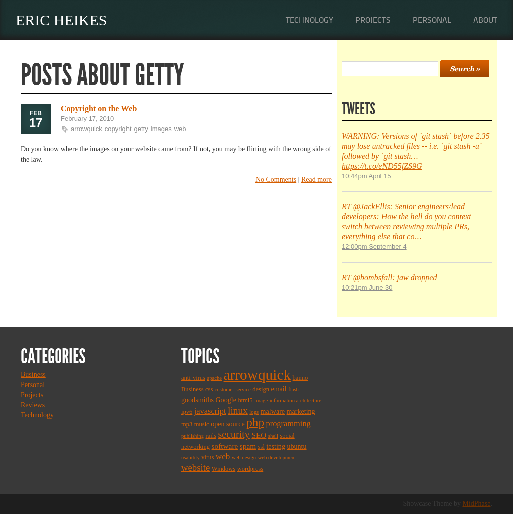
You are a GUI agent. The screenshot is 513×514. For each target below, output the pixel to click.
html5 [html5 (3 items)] (245, 400)
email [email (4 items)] (278, 388)
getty (141, 129)
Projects (373, 20)
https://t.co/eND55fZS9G (382, 166)
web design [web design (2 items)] (244, 457)
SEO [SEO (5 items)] (258, 435)
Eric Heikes (61, 20)
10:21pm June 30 (367, 287)
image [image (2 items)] (261, 400)
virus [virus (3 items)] (207, 457)
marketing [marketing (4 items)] (301, 411)
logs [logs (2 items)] (254, 412)
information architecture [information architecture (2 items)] (295, 400)
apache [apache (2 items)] (214, 378)
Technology (309, 20)
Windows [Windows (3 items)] (223, 468)
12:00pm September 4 (374, 246)
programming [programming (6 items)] (288, 423)
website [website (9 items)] (195, 467)
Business (33, 374)
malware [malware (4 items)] (273, 411)
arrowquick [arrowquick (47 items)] (257, 375)
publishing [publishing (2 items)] (192, 436)
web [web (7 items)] (223, 456)
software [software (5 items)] (225, 446)
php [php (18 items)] (255, 422)
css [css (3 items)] (209, 389)
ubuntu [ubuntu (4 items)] (296, 446)
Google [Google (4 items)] (225, 400)
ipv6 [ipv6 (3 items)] (186, 411)
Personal (432, 20)
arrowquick (86, 129)
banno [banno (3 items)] (300, 377)
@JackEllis (371, 206)
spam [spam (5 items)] (248, 446)
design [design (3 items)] (260, 389)
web (180, 129)
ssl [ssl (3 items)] (261, 446)
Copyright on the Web (99, 108)
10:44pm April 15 (366, 176)
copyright (118, 129)
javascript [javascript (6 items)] (210, 411)
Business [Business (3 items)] (192, 389)
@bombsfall (372, 277)
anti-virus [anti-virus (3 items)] (193, 377)
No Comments (275, 179)
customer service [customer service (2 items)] (233, 389)
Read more (316, 179)
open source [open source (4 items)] (228, 424)
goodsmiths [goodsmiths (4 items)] (197, 400)
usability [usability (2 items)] (190, 457)
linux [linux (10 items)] (238, 410)
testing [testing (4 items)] (275, 446)
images (161, 129)
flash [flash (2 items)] (293, 389)
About (485, 20)
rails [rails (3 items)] (211, 435)
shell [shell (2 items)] (273, 436)
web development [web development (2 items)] (277, 457)
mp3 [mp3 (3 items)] (186, 424)
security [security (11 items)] (234, 434)
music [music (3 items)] (201, 424)
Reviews (33, 405)
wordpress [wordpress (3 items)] (250, 468)
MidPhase (477, 503)
